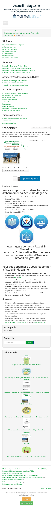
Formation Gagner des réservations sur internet (18, 70)
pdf (15, 278)
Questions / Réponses (10, 58)
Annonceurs (6, 121)
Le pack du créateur (9, 51)
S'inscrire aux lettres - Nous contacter (15, 93)
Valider (29, 342)
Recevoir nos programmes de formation (16, 72)
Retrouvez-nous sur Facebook (13, 480)
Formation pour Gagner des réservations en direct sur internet (26, 417)
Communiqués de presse (11, 110)
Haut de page (46, 488)
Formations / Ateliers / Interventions (14, 108)
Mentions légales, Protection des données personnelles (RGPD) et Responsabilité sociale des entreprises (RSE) (25, 470)
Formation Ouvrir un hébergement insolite (16, 68)
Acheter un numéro (9, 47)
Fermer (26, 499)
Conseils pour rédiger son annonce (14, 81)
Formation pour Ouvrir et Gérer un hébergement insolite (26, 456)
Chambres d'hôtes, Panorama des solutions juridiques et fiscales (26, 393)
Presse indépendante (9, 100)
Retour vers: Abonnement (41, 128)
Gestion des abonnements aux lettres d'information (20, 475)
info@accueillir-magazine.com (15, 322)
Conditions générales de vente (13, 473)
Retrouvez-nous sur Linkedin (12, 484)
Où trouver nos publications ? (12, 95)
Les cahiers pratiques (9, 49)
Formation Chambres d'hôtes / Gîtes (14, 66)
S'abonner (26, 443)
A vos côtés (6, 102)
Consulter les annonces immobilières (15, 85)
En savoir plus (26, 503)
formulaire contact (39, 322)
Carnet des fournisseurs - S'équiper (14, 119)
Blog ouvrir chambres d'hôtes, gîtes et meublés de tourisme (23, 477)
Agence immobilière (9, 123)
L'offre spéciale (7, 53)
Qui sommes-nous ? (9, 97)
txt (20, 278)
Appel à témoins (8, 106)
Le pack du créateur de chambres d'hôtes (26, 364)
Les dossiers (6, 104)
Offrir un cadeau (8, 56)
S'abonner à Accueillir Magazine (13, 45)
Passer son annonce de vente (12, 83)
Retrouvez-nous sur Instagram (13, 482)
